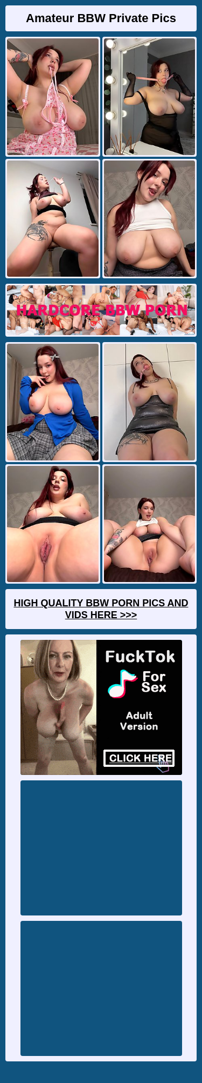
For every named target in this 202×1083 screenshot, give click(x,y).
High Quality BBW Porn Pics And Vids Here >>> (100, 609)
